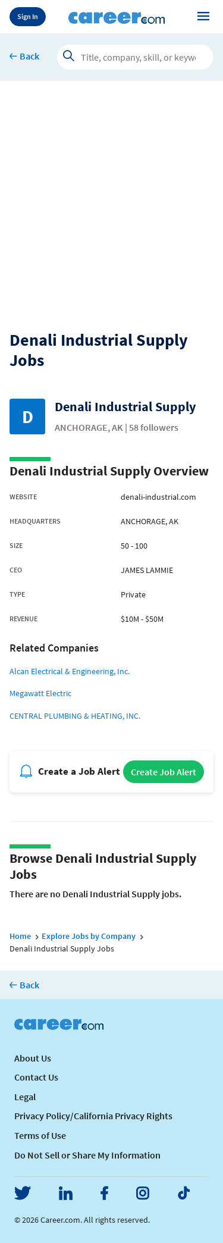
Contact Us (36, 1077)
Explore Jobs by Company (89, 936)
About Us (32, 1058)
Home (20, 936)
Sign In (27, 16)
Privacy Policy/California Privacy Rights (93, 1116)
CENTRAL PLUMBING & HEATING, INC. (75, 715)
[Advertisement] (111, 198)
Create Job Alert (163, 772)
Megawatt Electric (40, 693)
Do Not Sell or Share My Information (87, 1155)
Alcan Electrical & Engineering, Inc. (70, 671)
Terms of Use (40, 1135)
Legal (25, 1097)
